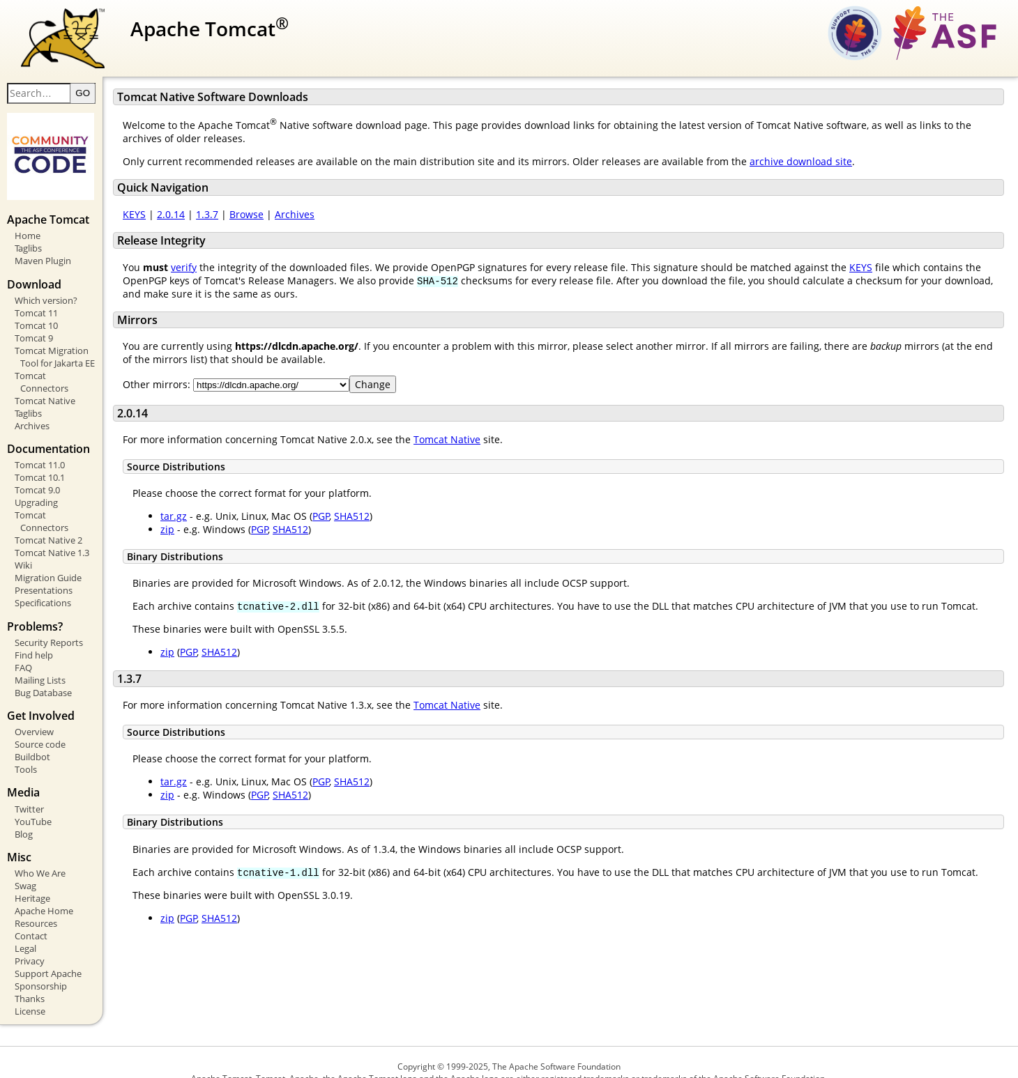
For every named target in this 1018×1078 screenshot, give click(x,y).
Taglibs (28, 253)
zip (197, 534)
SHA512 (381, 521)
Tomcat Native (45, 392)
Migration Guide (48, 557)
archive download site (830, 165)
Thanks (30, 978)
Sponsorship (41, 966)
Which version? (46, 304)
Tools (26, 749)
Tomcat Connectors (55, 380)
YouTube (33, 800)
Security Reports (49, 621)
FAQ (23, 646)
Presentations (44, 570)
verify (213, 271)
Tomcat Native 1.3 (52, 532)
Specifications (43, 582)
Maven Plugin (43, 265)
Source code (40, 724)
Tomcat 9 (34, 342)
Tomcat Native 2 (48, 520)
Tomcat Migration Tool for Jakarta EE (69, 361)
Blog (24, 813)
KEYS (163, 218)
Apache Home (44, 890)
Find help (34, 634)
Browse (276, 218)
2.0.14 (200, 218)
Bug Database (43, 671)
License (30, 991)
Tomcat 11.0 (40, 457)
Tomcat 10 (36, 329)
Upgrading (36, 494)
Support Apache (48, 953)
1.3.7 (236, 218)
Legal (25, 928)
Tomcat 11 (36, 317)
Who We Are (40, 853)
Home (27, 240)
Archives (32, 417)
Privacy (30, 940)
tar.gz (203, 521)
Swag (25, 865)
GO (112, 98)
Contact (31, 915)
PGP (350, 521)
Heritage (32, 878)
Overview (34, 711)
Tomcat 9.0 (37, 482)
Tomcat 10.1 (40, 469)
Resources (36, 903)
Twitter (29, 788)
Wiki (23, 545)
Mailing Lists (40, 659)
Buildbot (32, 736)
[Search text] (68, 97)
